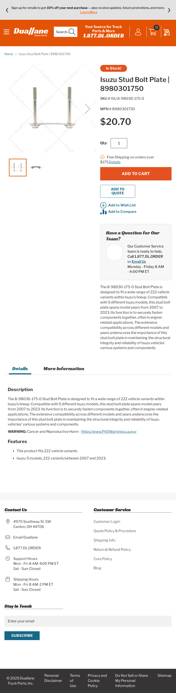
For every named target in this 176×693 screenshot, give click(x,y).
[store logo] (30, 33)
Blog (97, 568)
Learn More (88, 12)
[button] (87, 111)
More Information (63, 371)
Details (115, 165)
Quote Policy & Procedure (115, 531)
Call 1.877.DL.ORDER (145, 259)
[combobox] (65, 33)
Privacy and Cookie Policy (97, 681)
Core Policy (103, 559)
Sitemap (165, 676)
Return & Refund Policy (112, 549)
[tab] (20, 372)
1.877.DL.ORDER (102, 36)
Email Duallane (25, 537)
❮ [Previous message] (7, 10)
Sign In (138, 33)
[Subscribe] (22, 635)
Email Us (139, 264)
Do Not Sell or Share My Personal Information (131, 681)
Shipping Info (104, 540)
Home (8, 56)
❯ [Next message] (169, 10)
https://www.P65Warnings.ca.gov (109, 434)
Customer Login (107, 521)
